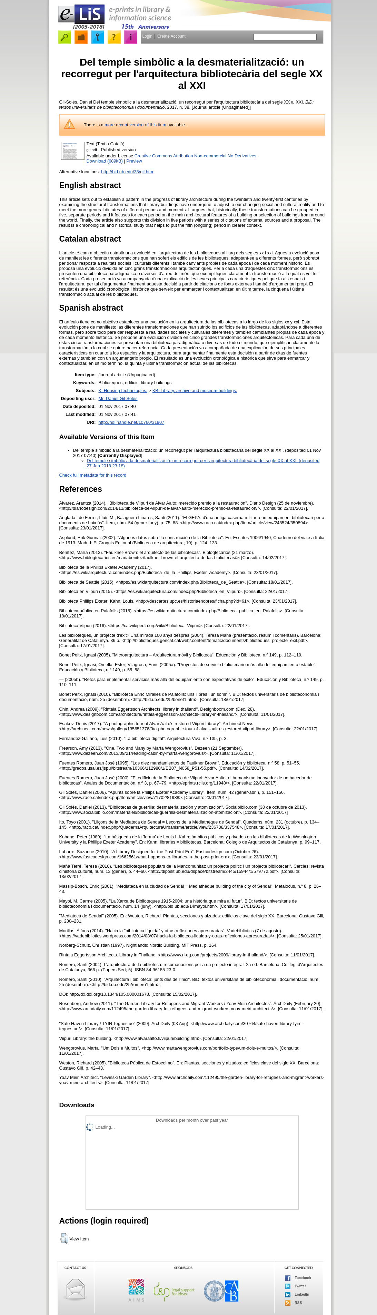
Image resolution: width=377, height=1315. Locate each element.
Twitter (295, 1286)
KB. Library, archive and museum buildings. (194, 390)
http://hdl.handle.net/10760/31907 (131, 422)
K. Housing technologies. (122, 390)
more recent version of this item (135, 124)
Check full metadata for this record (93, 475)
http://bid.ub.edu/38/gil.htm (127, 171)
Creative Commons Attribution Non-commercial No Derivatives (195, 155)
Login (147, 36)
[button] (64, 1238)
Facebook (298, 1278)
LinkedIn (297, 1294)
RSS (293, 1303)
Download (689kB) (105, 161)
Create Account (171, 36)
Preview (134, 161)
